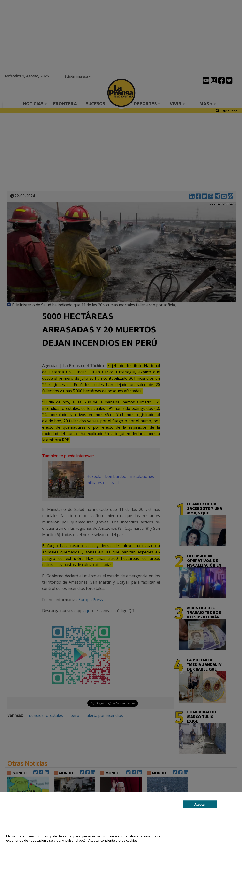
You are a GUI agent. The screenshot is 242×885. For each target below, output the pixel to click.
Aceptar (200, 804)
